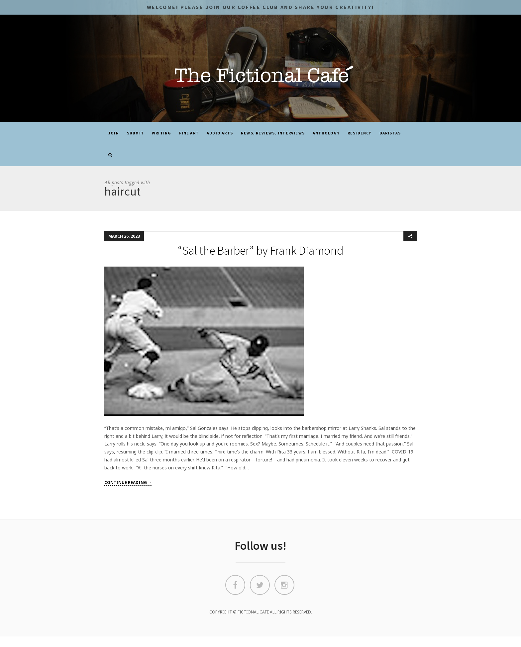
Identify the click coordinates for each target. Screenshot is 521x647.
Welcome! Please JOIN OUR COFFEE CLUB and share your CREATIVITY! (260, 7)
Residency (359, 132)
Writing (161, 132)
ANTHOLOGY (326, 132)
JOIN (113, 132)
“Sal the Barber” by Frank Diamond (261, 250)
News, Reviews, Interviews (273, 132)
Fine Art (189, 132)
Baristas (390, 132)
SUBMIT (135, 132)
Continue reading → (128, 482)
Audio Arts (220, 132)
